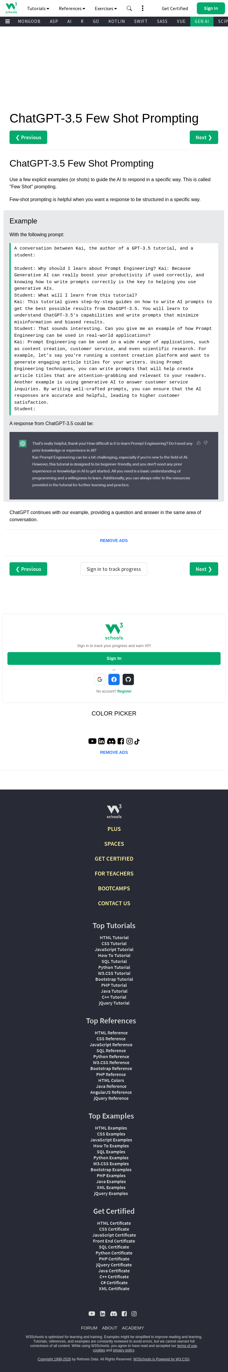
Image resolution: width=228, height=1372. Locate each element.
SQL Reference (111, 1050)
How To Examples (111, 1146)
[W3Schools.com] (114, 813)
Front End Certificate (114, 1241)
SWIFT (141, 21)
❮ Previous (28, 137)
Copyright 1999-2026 (54, 1359)
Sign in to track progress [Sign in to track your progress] (114, 569)
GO (96, 21)
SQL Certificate (114, 1247)
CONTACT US (114, 903)
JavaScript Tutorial (114, 949)
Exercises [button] (106, 8)
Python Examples (111, 1157)
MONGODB (29, 21)
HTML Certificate (114, 1223)
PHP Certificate (114, 1259)
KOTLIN (116, 21)
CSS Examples (111, 1134)
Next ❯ (204, 137)
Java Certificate (114, 1271)
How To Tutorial (114, 955)
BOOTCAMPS (114, 888)
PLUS (114, 828)
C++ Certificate (114, 1276)
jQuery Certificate (114, 1265)
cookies (99, 1350)
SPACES (114, 843)
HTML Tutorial (114, 937)
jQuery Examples (111, 1193)
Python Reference (111, 1056)
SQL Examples (111, 1152)
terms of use (187, 1346)
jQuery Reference (111, 1098)
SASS (162, 21)
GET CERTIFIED (114, 858)
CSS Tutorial (114, 943)
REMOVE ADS (114, 540)
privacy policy (123, 1350)
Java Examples (111, 1181)
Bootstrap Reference (111, 1068)
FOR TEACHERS (114, 873)
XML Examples (111, 1187)
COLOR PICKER (113, 713)
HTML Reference (111, 1033)
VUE (181, 21)
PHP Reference (111, 1074)
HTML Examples (111, 1128)
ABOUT (110, 1327)
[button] (129, 8)
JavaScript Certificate (114, 1235)
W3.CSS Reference (111, 1062)
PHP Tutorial (114, 985)
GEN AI (202, 21)
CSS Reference (111, 1038)
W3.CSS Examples (111, 1163)
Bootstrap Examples (111, 1169)
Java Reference (111, 1086)
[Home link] (11, 8)
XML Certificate (114, 1288)
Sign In (114, 658)
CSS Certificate (114, 1229)
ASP (54, 21)
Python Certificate (114, 1253)
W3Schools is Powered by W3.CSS (161, 1359)
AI (69, 21)
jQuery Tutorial (114, 1003)
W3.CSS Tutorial (114, 973)
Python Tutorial (114, 967)
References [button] (72, 8)
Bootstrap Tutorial (114, 979)
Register (124, 691)
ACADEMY (133, 1327)
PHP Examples (111, 1175)
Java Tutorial (114, 991)
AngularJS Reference (111, 1092)
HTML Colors (111, 1080)
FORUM (89, 1327)
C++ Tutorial (114, 997)
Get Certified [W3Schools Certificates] (175, 8)
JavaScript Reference (111, 1044)
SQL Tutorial (114, 961)
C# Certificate (114, 1282)
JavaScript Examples (111, 1140)
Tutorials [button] (38, 8)
